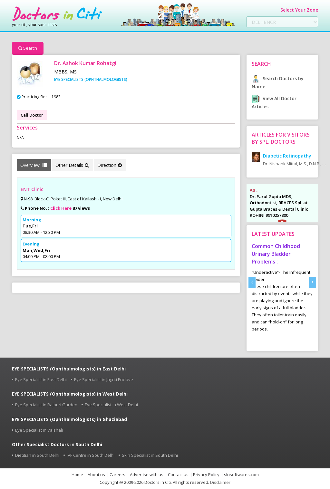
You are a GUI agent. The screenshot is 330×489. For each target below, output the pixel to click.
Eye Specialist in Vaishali (39, 430)
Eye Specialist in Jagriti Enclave (103, 379)
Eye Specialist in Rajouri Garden (46, 405)
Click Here (61, 208)
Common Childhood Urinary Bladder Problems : (276, 254)
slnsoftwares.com (241, 475)
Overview (33, 165)
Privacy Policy (206, 475)
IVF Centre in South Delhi (90, 455)
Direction (109, 165)
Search (27, 48)
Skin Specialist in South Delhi (150, 455)
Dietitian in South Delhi (37, 455)
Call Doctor (32, 115)
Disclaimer (220, 482)
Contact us (178, 475)
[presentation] (252, 282)
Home (77, 475)
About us (96, 475)
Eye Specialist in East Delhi (41, 379)
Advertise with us (146, 475)
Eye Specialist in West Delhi (111, 405)
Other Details (72, 165)
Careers (117, 475)
